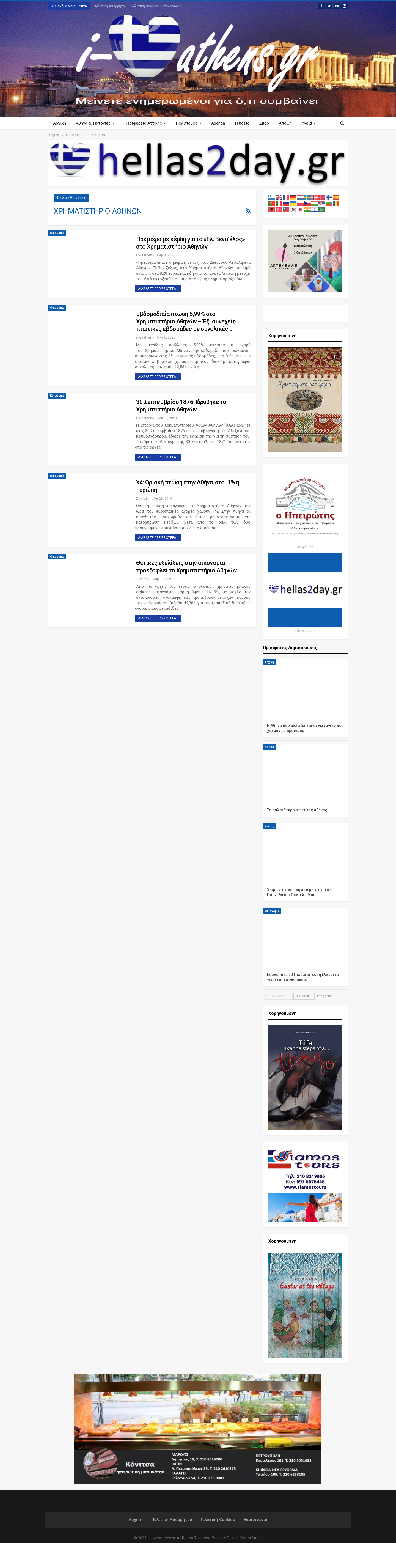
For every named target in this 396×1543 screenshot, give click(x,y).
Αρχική (59, 123)
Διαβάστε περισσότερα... (158, 289)
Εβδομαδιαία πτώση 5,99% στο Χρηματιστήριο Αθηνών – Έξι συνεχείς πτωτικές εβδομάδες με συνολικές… (186, 321)
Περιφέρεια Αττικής (145, 123)
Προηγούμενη (278, 996)
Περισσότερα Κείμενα (305, 123)
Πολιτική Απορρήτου (110, 6)
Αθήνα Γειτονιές (94, 123)
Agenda (221, 123)
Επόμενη (304, 996)
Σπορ (269, 123)
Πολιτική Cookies (144, 6)
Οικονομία (57, 232)
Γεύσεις (246, 123)
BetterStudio (251, 1538)
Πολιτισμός (189, 123)
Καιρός (269, 826)
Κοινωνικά (57, 395)
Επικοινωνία (172, 6)
